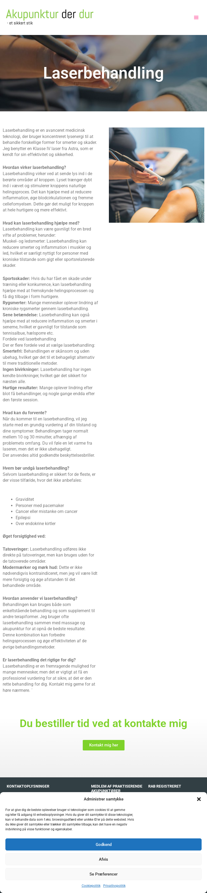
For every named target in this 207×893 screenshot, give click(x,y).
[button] (199, 799)
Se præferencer (103, 874)
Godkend (104, 844)
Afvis (103, 859)
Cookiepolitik (91, 886)
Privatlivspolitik (114, 886)
